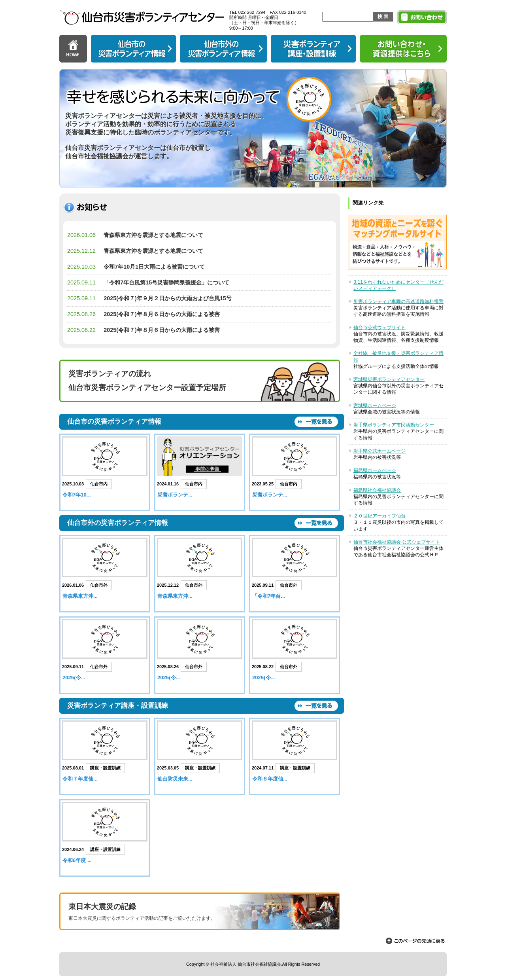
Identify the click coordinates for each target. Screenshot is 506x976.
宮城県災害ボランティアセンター (389, 379)
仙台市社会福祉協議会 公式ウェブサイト (396, 542)
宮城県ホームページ (374, 405)
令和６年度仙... (269, 779)
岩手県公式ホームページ (379, 451)
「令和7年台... (268, 596)
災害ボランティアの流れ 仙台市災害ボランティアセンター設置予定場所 (147, 381)
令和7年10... (76, 495)
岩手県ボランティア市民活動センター (393, 425)
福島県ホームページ (374, 470)
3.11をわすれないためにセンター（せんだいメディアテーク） (398, 285)
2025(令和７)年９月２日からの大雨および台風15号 (168, 298)
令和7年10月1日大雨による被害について (154, 266)
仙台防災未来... (175, 779)
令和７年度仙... (80, 779)
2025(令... (73, 677)
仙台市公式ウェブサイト (379, 327)
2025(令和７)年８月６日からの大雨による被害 (162, 314)
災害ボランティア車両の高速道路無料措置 (398, 301)
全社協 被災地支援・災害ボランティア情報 (398, 356)
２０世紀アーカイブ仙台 (379, 516)
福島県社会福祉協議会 (377, 490)
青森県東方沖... (80, 596)
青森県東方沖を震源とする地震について (153, 235)
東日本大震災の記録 (199, 912)
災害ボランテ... (175, 495)
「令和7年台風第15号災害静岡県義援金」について (166, 282)
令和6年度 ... (77, 860)
